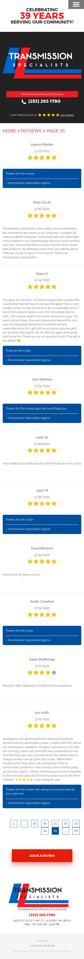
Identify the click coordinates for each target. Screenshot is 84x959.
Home (9, 130)
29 (34, 823)
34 (45, 831)
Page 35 (56, 130)
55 (76, 831)
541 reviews (67, 114)
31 (55, 823)
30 (45, 823)
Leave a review (42, 856)
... (24, 823)
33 (76, 823)
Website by (42, 945)
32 (65, 823)
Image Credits (42, 940)
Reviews (31, 130)
